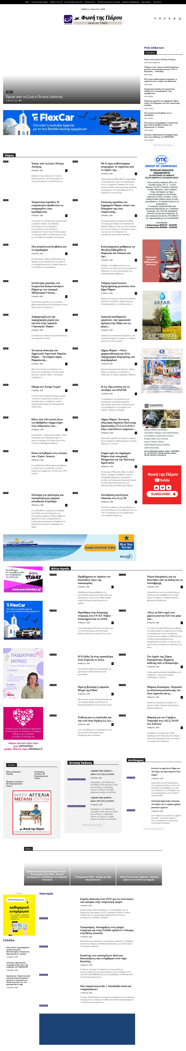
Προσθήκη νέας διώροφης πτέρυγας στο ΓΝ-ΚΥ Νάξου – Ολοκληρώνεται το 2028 (95, 616)
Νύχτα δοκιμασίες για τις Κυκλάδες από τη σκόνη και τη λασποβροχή (165, 580)
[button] (180, 18)
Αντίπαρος (131, 778)
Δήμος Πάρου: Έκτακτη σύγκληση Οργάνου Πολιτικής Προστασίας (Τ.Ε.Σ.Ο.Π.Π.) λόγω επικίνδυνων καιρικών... (118, 424)
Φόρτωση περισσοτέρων (163, 145)
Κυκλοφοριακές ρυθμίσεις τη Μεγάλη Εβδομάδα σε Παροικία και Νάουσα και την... (118, 251)
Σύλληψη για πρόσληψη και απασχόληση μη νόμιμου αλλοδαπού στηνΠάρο (47, 498)
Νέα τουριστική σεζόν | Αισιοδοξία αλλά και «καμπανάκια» (105, 988)
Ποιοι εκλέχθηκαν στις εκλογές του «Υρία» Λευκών (49, 454)
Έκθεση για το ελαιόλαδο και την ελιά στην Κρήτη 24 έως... (95, 719)
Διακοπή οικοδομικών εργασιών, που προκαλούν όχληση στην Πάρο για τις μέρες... (116, 321)
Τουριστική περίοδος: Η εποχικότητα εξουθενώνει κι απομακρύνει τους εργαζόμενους (159, 91)
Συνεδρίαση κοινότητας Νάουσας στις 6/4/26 (114, 496)
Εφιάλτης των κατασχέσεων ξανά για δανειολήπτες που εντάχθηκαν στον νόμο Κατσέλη (103, 958)
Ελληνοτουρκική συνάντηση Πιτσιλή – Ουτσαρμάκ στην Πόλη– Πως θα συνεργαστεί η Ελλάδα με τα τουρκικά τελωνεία (47, 875)
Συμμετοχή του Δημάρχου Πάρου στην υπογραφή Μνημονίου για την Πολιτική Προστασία (117, 458)
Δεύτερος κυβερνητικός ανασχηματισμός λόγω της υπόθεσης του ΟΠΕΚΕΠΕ (161, 136)
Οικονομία (43, 918)
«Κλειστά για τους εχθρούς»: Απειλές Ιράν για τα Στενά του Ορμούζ (139, 878)
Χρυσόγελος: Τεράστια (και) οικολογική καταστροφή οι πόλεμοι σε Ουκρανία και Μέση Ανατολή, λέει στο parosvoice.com (18, 980)
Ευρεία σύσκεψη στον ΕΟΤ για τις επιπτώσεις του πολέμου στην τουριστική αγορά (106, 900)
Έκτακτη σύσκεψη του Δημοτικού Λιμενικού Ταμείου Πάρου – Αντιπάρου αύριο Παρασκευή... (48, 355)
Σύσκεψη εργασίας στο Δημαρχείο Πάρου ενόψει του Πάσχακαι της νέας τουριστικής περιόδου (162, 103)
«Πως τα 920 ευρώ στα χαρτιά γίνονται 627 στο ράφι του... (164, 616)
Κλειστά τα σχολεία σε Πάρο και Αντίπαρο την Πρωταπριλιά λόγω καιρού (166, 771)
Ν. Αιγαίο (53, 575)
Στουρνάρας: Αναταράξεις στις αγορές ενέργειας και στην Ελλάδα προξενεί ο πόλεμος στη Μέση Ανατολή (107, 930)
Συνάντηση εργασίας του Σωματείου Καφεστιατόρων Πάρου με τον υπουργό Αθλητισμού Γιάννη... (47, 288)
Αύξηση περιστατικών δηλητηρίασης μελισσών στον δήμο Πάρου (118, 286)
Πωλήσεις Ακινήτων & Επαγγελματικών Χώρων (14, 783)
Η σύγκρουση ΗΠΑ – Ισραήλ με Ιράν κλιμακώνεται (93, 878)
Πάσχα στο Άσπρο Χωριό (45, 387)
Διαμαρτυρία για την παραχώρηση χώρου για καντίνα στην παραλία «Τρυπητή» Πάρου (45, 321)
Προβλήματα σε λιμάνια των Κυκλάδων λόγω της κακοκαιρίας (94, 580)
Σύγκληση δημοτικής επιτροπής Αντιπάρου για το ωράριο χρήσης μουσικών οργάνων (165, 804)
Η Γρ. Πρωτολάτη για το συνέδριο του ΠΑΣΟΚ (115, 388)
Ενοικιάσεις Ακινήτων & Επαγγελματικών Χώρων (41, 775)
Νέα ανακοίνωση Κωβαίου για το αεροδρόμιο (158, 114)
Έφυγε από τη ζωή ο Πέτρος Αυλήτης (34, 97)
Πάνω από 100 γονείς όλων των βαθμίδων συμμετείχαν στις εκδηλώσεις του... (47, 423)
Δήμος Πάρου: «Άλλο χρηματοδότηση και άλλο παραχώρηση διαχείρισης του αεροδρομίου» (118, 355)
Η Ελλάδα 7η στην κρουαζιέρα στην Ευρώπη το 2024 (95, 658)
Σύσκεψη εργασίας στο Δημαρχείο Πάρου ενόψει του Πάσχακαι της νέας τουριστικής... (118, 207)
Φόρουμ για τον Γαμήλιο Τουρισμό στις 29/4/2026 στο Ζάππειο (163, 721)
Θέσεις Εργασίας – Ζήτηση (14, 773)
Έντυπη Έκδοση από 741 (76, 779)
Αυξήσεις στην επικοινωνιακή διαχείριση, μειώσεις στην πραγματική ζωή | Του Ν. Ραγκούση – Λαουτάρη (161, 69)
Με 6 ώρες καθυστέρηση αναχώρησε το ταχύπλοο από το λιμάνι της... (117, 167)
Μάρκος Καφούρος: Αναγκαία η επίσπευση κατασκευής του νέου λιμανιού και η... (164, 690)
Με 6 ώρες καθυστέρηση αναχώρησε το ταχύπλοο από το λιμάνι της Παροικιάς (160, 80)
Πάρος (9, 92)
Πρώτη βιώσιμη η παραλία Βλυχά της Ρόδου (93, 688)
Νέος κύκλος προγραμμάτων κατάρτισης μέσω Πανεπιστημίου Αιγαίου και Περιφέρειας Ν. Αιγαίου (161, 125)
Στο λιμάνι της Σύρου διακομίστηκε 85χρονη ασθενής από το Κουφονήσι (162, 660)
